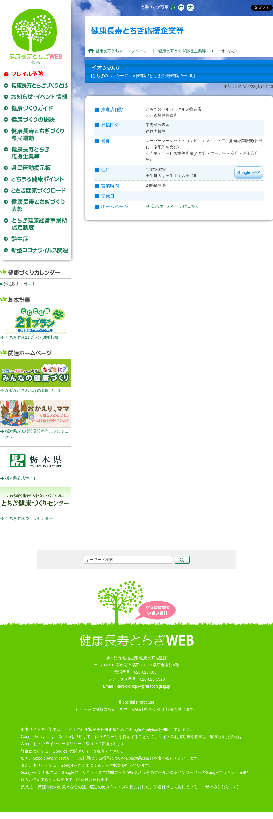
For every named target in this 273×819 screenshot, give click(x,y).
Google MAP (248, 172)
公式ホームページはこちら (175, 206)
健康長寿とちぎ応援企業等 (182, 51)
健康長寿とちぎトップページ (121, 51)
